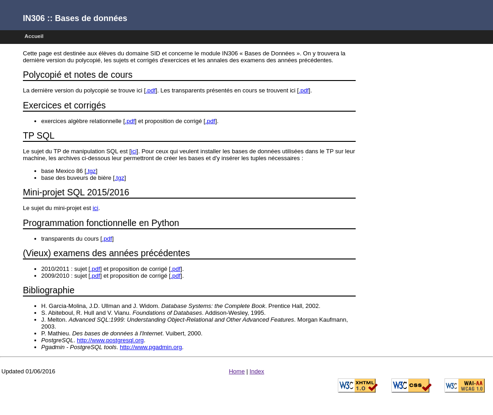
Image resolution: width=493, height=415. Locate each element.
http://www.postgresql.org (110, 340)
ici (133, 151)
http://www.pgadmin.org (151, 347)
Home (237, 371)
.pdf (151, 90)
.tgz (91, 170)
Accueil (34, 36)
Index (256, 371)
